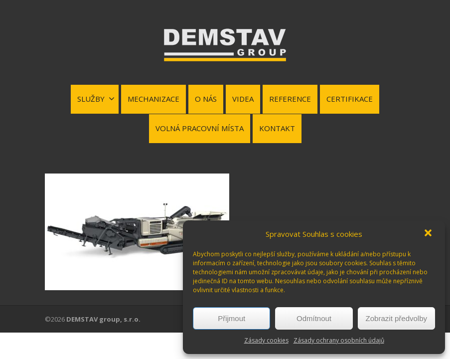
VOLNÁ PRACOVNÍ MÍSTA (199, 128)
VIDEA (243, 99)
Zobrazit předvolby (396, 318)
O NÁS (206, 99)
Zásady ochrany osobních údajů (339, 340)
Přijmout (231, 318)
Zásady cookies (266, 340)
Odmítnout (314, 318)
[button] (429, 234)
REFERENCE (290, 99)
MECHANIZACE (153, 99)
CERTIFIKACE (349, 99)
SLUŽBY (96, 99)
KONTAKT (277, 128)
